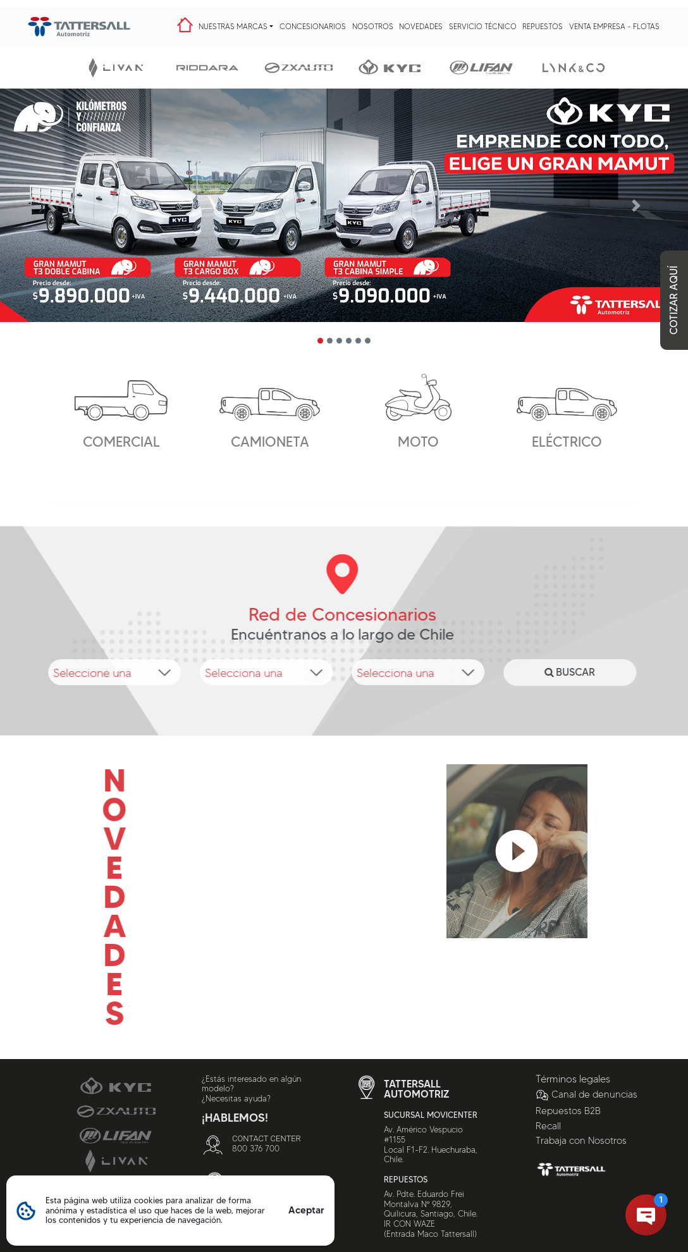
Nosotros (372, 26)
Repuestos (542, 26)
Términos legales (573, 1079)
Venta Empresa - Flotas (614, 26)
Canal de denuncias (586, 1094)
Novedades (421, 26)
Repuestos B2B (568, 1111)
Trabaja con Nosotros (581, 1140)
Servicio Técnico (483, 26)
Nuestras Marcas (233, 26)
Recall (548, 1126)
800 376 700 (256, 1148)
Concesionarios (313, 26)
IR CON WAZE (409, 1223)
